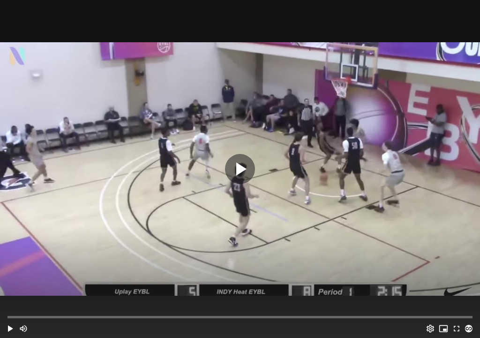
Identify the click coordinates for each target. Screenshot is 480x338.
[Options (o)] (430, 328)
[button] (10, 328)
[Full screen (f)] (456, 328)
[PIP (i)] (443, 328)
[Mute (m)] (23, 328)
